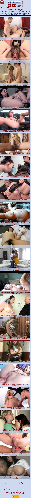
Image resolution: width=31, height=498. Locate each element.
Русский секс (17, 13)
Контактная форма (10, 492)
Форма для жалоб (20, 492)
